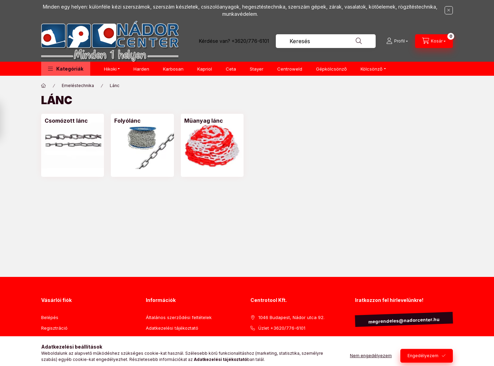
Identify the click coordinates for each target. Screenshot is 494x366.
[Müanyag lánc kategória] (203, 120)
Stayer (256, 69)
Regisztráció (54, 328)
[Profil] (397, 41)
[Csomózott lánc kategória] (66, 120)
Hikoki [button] (110, 69)
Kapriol (204, 69)
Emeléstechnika (78, 85)
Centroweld (289, 69)
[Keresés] (359, 41)
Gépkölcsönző (331, 69)
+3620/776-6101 (250, 41)
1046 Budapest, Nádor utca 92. (291, 317)
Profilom (50, 338)
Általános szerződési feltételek (179, 317)
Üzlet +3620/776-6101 (281, 328)
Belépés (49, 317)
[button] (65, 69)
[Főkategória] (43, 86)
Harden (141, 69)
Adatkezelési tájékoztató (172, 328)
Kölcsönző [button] (372, 69)
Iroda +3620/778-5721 (282, 338)
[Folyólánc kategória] (127, 120)
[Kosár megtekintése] (434, 41)
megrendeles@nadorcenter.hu (403, 320)
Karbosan (173, 69)
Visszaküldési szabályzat (172, 338)
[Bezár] (449, 10)
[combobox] (326, 41)
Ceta (231, 69)
